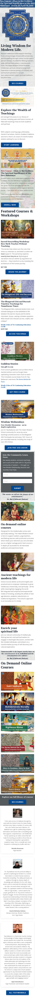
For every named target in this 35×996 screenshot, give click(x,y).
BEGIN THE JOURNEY (17, 272)
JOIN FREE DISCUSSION (17, 448)
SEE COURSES (17, 83)
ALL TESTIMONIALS (17, 993)
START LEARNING (11, 145)
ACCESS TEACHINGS (17, 334)
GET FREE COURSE (17, 392)
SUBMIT (17, 488)
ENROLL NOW (10, 205)
